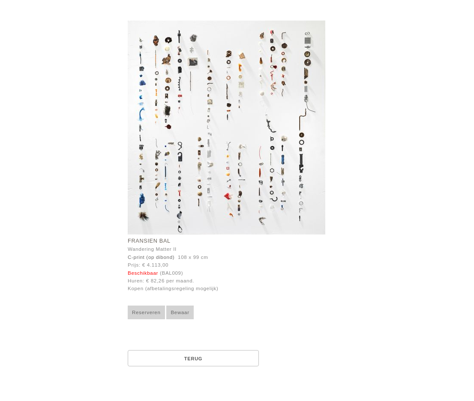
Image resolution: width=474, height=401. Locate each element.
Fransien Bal (149, 241)
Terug (193, 358)
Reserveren (146, 312)
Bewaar (180, 312)
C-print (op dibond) (151, 257)
